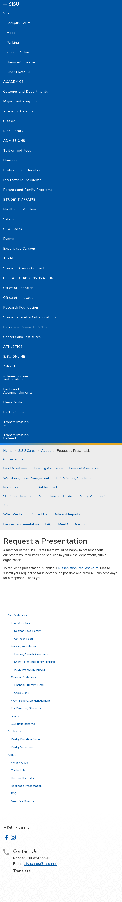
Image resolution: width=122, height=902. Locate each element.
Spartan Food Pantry (27, 631)
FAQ (48, 524)
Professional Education (22, 170)
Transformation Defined (16, 436)
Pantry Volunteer (92, 496)
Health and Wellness (20, 209)
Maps (11, 33)
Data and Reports (67, 514)
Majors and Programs (20, 101)
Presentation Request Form (78, 568)
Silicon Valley (18, 52)
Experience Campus (19, 248)
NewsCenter (13, 402)
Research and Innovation (28, 278)
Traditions (11, 258)
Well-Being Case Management (26, 478)
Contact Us (39, 514)
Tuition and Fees (17, 150)
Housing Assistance (48, 468)
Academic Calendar (19, 111)
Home (7, 450)
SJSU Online (14, 356)
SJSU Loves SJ (18, 72)
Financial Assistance (84, 468)
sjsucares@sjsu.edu (40, 864)
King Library (13, 131)
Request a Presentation (74, 450)
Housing (10, 160)
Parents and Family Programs (27, 190)
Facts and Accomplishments (18, 391)
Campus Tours (19, 23)
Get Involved (47, 487)
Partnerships (13, 412)
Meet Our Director (72, 524)
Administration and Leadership (16, 378)
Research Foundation (20, 307)
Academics (13, 82)
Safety (8, 219)
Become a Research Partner (26, 327)
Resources (11, 487)
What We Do (13, 514)
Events (9, 239)
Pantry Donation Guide (55, 496)
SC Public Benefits (17, 496)
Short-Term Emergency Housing (34, 662)
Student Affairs (19, 199)
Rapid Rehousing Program (30, 670)
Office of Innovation (19, 297)
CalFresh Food (23, 639)
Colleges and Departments (25, 91)
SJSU (14, 4)
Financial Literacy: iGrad (29, 685)
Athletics (13, 347)
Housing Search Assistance (31, 654)
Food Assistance (15, 468)
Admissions (14, 140)
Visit (7, 13)
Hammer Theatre (21, 62)
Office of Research (18, 288)
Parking (13, 42)
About (9, 366)
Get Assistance (14, 459)
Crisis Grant (21, 693)
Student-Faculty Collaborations (29, 317)
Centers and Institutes (22, 337)
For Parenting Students (73, 478)
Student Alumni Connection (26, 268)
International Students (22, 180)
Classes (9, 121)
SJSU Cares (12, 229)
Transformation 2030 (16, 423)
